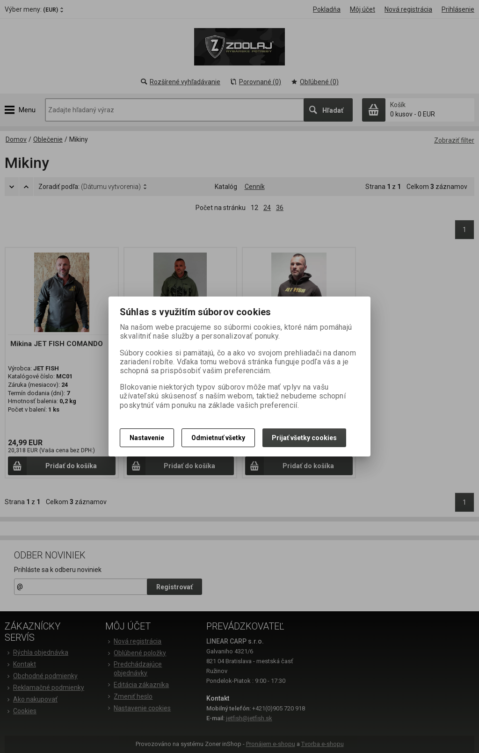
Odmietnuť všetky (218, 438)
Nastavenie (147, 438)
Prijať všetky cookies (304, 438)
